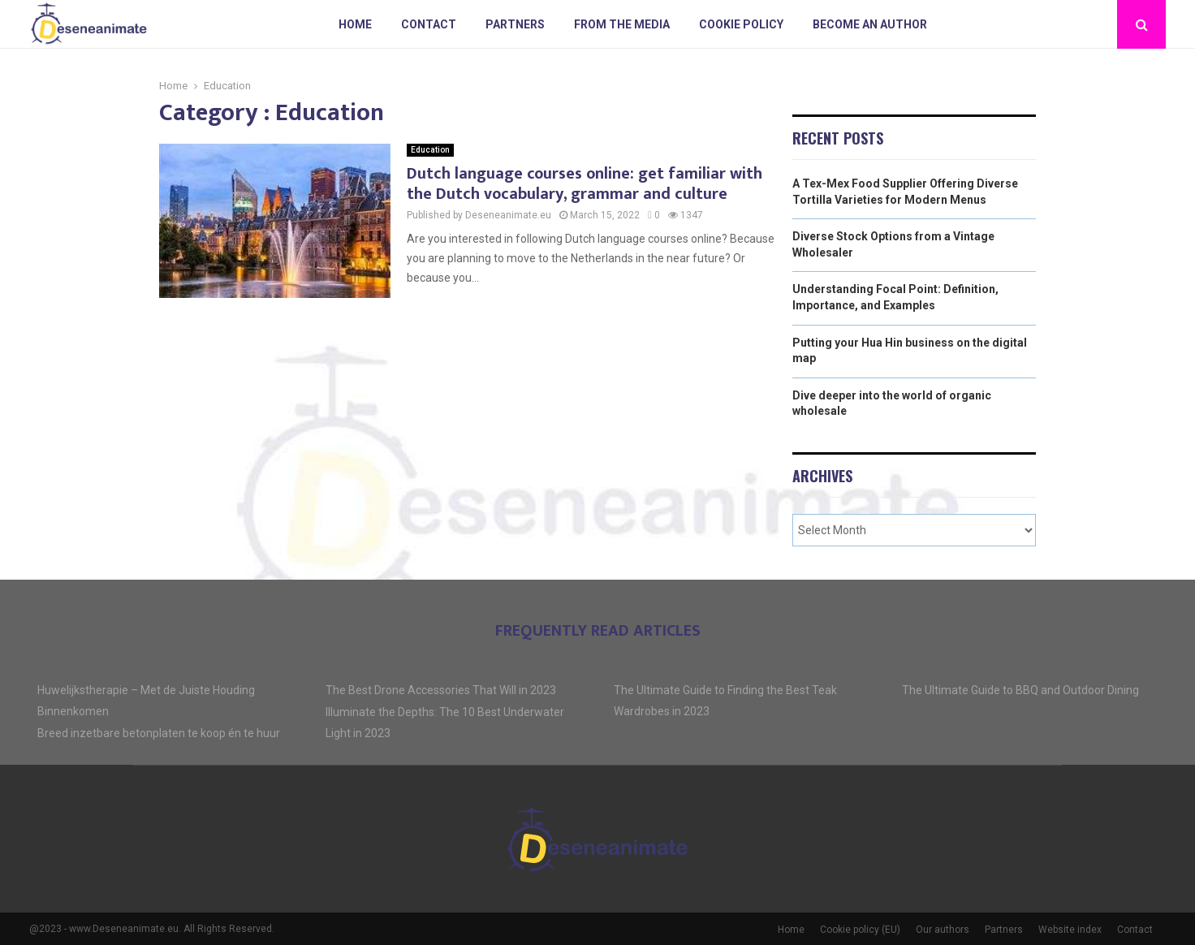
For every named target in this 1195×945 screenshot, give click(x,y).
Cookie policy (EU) (860, 929)
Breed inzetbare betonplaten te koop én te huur (158, 733)
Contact (428, 24)
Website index (1070, 929)
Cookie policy (741, 24)
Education (430, 149)
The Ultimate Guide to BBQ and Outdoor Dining (1020, 690)
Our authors (942, 929)
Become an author (870, 24)
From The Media (622, 24)
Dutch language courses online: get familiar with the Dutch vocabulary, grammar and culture (584, 184)
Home (355, 24)
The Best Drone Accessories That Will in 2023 (441, 690)
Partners (515, 24)
